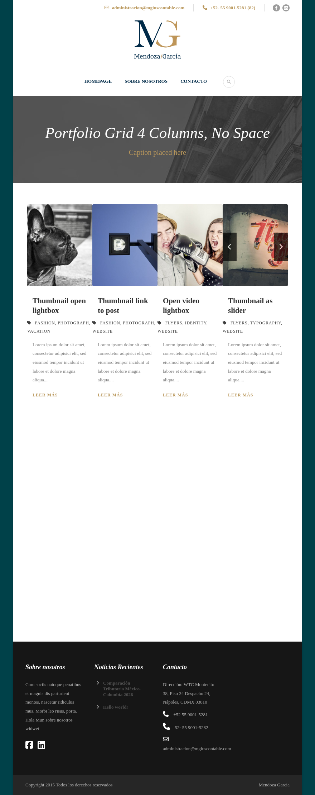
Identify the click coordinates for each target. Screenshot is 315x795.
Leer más (45, 395)
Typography (265, 322)
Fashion (45, 322)
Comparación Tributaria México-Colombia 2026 (122, 688)
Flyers (174, 322)
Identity (196, 322)
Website (102, 331)
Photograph (73, 322)
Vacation (38, 331)
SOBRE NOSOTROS (146, 81)
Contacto (193, 81)
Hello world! (115, 707)
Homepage (98, 81)
